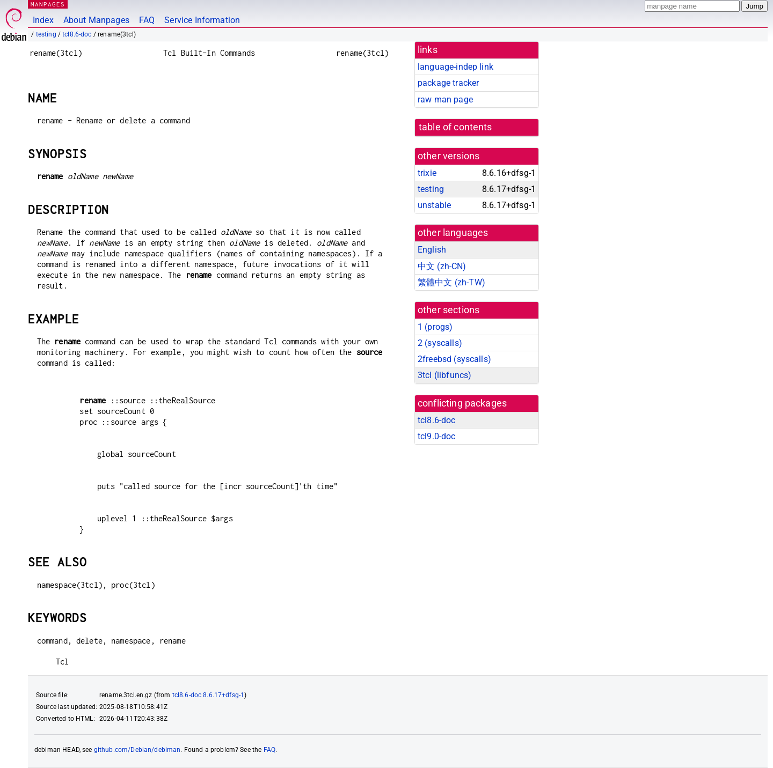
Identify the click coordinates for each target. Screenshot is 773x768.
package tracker (448, 83)
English (432, 250)
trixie (427, 173)
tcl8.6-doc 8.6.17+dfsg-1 (208, 695)
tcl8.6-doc (77, 34)
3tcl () (444, 375)
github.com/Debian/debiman (137, 750)
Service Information (202, 20)
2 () (440, 343)
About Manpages (96, 20)
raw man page (445, 99)
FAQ (147, 20)
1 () (435, 327)
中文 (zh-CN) (442, 266)
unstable (434, 205)
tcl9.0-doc (437, 436)
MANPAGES (48, 4)
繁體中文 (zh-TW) (451, 282)
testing (46, 34)
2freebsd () (454, 359)
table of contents (455, 127)
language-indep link (455, 67)
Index (43, 20)
